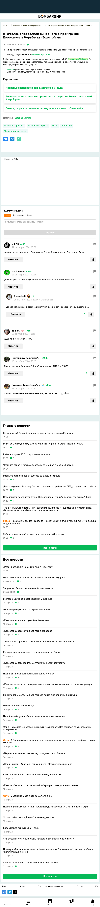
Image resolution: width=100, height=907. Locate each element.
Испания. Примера (14, 125)
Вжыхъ (16, 330)
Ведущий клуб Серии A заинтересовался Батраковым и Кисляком (38, 433)
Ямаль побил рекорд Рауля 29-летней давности (28, 817)
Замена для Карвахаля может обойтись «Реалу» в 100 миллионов (39, 641)
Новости (16, 26)
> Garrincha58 (46, 299)
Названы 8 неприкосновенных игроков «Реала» (35, 87)
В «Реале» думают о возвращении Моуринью (27, 599)
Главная (6, 26)
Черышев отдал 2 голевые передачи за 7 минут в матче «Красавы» (39, 465)
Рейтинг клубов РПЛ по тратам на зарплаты (27, 454)
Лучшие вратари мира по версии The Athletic (27, 609)
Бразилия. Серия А (38, 125)
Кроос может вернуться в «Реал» (21, 828)
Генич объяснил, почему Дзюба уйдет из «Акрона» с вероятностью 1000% (43, 443)
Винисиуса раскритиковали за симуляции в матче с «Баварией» (44, 108)
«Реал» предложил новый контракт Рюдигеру (28, 567)
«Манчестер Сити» (41, 54)
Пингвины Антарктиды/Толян (26, 358)
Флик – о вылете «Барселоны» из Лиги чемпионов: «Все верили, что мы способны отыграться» (47, 728)
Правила (80, 886)
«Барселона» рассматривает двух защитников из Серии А (34, 753)
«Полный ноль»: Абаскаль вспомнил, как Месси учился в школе (37, 764)
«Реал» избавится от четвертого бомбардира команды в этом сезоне (40, 785)
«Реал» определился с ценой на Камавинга (26, 620)
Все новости (50, 547)
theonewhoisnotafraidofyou (26, 385)
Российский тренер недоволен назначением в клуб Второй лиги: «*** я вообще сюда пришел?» (49, 522)
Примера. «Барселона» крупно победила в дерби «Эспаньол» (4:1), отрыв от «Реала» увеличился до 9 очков (49, 850)
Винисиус (66, 125)
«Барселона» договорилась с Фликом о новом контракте (34, 663)
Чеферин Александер (15, 131)
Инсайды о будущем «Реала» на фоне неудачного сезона (34, 716)
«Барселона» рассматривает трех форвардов (27, 631)
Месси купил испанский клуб (18, 705)
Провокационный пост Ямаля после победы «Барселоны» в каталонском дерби (46, 806)
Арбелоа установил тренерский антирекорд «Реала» (31, 862)
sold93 (15, 244)
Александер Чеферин (78, 59)
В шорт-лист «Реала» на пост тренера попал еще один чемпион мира (40, 695)
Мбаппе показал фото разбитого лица (27, 796)
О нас (22, 886)
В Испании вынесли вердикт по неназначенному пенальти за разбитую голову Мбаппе (49, 741)
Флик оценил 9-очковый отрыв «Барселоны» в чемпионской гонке (38, 838)
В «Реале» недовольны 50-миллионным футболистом (32, 774)
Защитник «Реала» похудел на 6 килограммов (28, 588)
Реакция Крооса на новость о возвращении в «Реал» (31, 652)
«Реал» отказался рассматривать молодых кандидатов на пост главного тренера (47, 684)
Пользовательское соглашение (51, 886)
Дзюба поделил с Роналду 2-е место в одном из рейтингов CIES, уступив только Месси (49, 486)
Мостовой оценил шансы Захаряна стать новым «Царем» (34, 577)
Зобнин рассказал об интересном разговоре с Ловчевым (34, 534)
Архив (4, 886)
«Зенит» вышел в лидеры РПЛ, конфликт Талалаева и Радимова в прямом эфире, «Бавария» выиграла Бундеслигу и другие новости (47, 509)
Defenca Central (23, 118)
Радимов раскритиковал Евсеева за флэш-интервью (31, 476)
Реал (54, 125)
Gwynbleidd (20, 296)
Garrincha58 (18, 271)
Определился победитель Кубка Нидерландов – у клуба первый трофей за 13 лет (47, 497)
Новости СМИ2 (12, 159)
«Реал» (10, 69)
